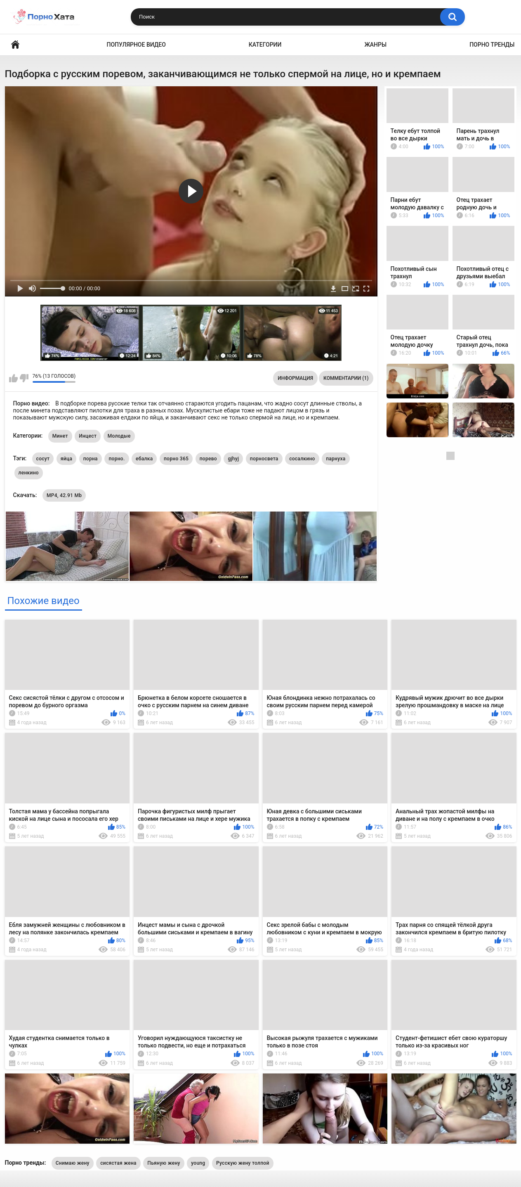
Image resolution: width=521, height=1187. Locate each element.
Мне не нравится (24, 378)
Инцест (88, 436)
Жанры (375, 44)
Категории (265, 44)
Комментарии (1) (345, 378)
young (198, 1163)
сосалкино (302, 459)
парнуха (335, 459)
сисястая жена (118, 1163)
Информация (295, 378)
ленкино (29, 473)
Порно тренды (491, 44)
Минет (60, 436)
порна (90, 459)
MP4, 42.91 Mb (64, 495)
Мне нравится (13, 378)
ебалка (144, 459)
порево (208, 459)
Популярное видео (136, 44)
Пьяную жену (163, 1163)
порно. (116, 459)
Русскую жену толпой (242, 1163)
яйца (66, 459)
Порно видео (15, 44)
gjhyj (233, 459)
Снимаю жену (73, 1163)
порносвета (264, 459)
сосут (43, 459)
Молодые (119, 436)
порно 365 (176, 459)
